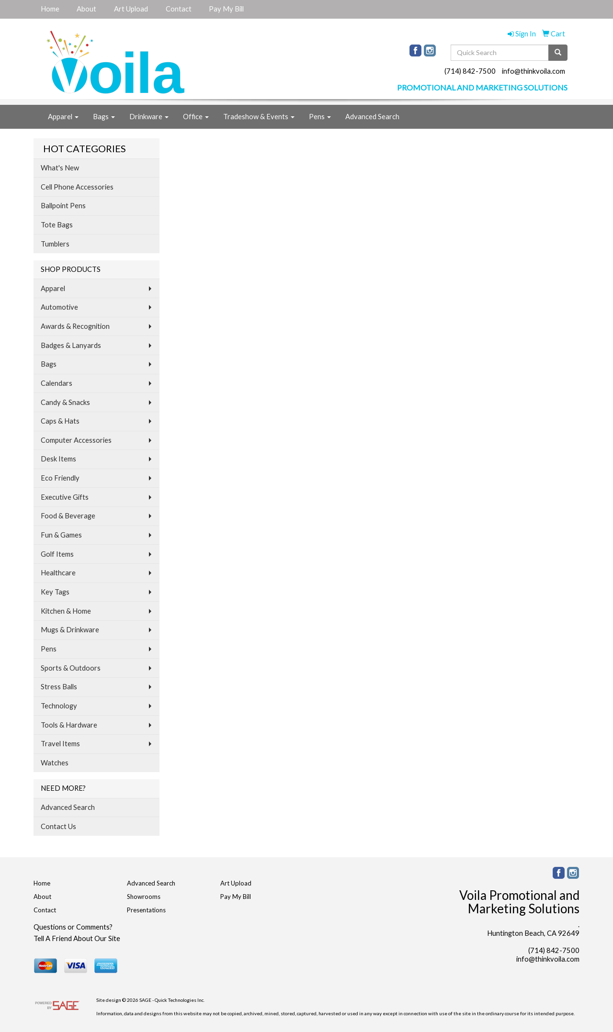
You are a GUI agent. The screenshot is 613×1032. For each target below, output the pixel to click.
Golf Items (57, 554)
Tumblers (55, 244)
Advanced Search (372, 116)
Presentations (146, 910)
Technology (59, 706)
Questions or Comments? (73, 927)
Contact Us (58, 826)
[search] (558, 53)
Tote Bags (57, 225)
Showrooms (143, 896)
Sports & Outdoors (71, 668)
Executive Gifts (65, 497)
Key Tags (55, 592)
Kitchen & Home (66, 611)
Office (196, 116)
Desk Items (58, 459)
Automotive (59, 307)
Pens (320, 116)
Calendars (56, 383)
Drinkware (149, 116)
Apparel (63, 116)
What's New (60, 168)
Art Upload (131, 9)
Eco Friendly (60, 478)
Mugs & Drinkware (70, 630)
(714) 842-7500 (470, 71)
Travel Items (60, 744)
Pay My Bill (226, 9)
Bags (104, 116)
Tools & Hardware (69, 725)
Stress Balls (59, 687)
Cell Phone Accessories (77, 187)
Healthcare (58, 573)
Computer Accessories (76, 440)
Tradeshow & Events (259, 116)
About (86, 9)
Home (50, 9)
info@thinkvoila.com (533, 71)
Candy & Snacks (65, 402)
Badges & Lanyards (71, 345)
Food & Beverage (68, 516)
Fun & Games (61, 535)
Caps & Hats (60, 421)
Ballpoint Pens (63, 206)
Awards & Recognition (75, 326)
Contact (179, 9)
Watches (54, 763)
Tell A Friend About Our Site (77, 938)
